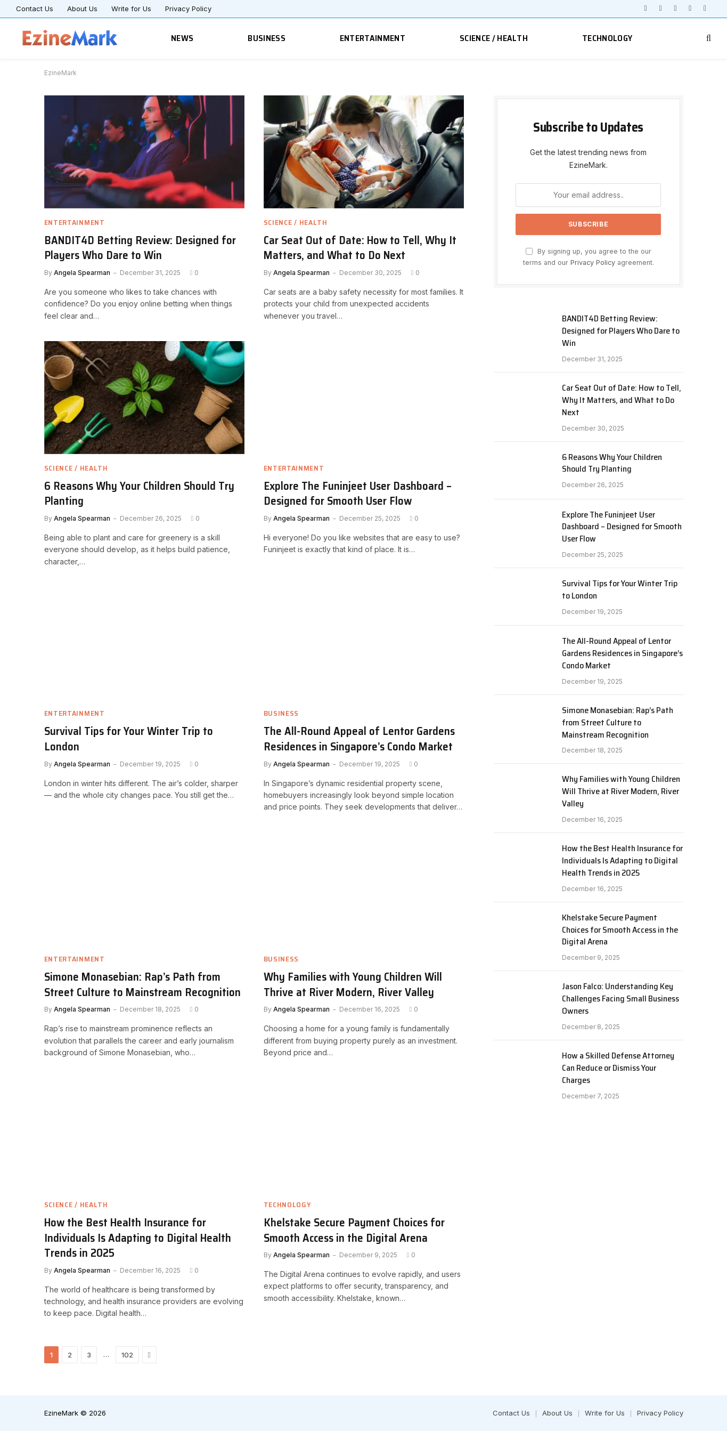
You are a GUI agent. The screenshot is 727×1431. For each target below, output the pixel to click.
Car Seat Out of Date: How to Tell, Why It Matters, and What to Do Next (360, 248)
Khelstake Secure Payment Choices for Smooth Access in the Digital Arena (354, 1230)
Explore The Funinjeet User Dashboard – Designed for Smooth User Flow (358, 494)
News (182, 38)
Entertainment (372, 38)
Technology (607, 38)
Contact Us (34, 8)
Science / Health (494, 38)
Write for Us (131, 8)
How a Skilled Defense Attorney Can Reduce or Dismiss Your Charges (618, 1068)
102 (127, 1355)
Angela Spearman (82, 273)
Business (266, 38)
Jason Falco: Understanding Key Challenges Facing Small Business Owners (620, 999)
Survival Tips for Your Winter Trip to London (128, 739)
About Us (82, 8)
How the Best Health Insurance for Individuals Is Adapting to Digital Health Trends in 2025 (137, 1238)
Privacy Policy (188, 8)
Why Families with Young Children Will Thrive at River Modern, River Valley (353, 984)
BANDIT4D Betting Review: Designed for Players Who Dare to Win (140, 248)
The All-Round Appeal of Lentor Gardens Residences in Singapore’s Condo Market (359, 739)
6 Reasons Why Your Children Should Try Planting (139, 494)
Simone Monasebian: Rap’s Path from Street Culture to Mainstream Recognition (142, 984)
